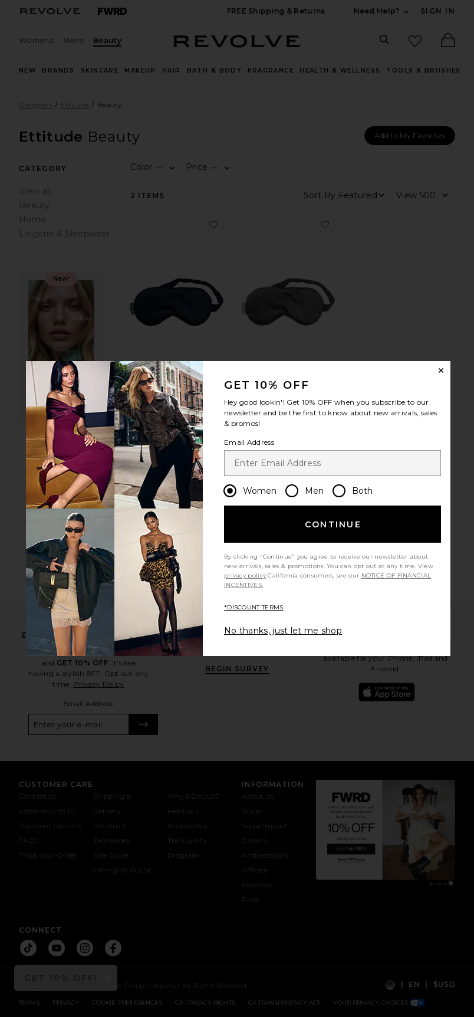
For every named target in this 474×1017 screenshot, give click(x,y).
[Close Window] (441, 370)
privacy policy (245, 575)
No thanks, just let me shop (283, 630)
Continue (333, 524)
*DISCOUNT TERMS (254, 607)
